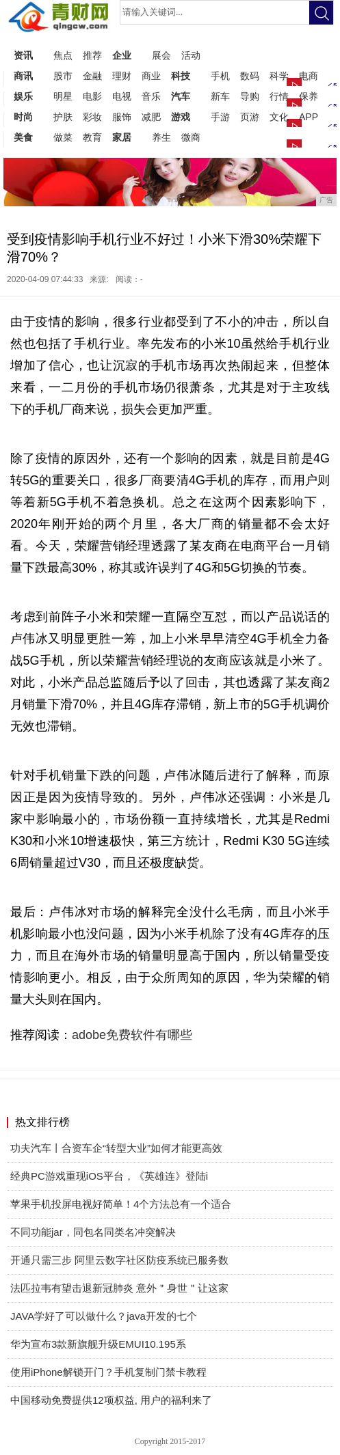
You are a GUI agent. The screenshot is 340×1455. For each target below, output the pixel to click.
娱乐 (23, 96)
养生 (161, 137)
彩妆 (92, 116)
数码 (249, 75)
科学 (279, 75)
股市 (63, 75)
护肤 (63, 116)
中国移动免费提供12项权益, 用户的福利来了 (111, 1400)
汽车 (180, 96)
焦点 (63, 55)
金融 (92, 75)
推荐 (92, 55)
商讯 (23, 75)
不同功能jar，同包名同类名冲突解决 (93, 1232)
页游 (249, 116)
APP (308, 116)
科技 (180, 75)
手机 (220, 75)
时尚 (23, 116)
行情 (279, 96)
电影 (92, 96)
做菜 (63, 137)
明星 (63, 96)
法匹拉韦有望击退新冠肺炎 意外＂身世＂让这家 (119, 1288)
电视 (121, 96)
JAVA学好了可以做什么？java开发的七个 (103, 1316)
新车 (220, 96)
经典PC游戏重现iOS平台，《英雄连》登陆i (109, 1176)
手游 (220, 116)
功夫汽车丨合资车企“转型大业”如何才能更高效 (116, 1148)
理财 (121, 75)
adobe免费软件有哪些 (132, 1035)
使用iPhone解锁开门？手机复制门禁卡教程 (108, 1372)
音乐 (151, 96)
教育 (92, 137)
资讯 (23, 55)
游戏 (180, 116)
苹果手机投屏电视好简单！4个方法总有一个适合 (120, 1204)
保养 (308, 96)
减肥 (151, 116)
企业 (121, 55)
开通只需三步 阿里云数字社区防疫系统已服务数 (119, 1260)
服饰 (121, 116)
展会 (161, 55)
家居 (121, 137)
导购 (249, 96)
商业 (151, 75)
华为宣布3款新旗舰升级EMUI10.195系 (98, 1344)
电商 (308, 75)
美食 (23, 137)
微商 (190, 137)
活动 (190, 55)
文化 (279, 116)
